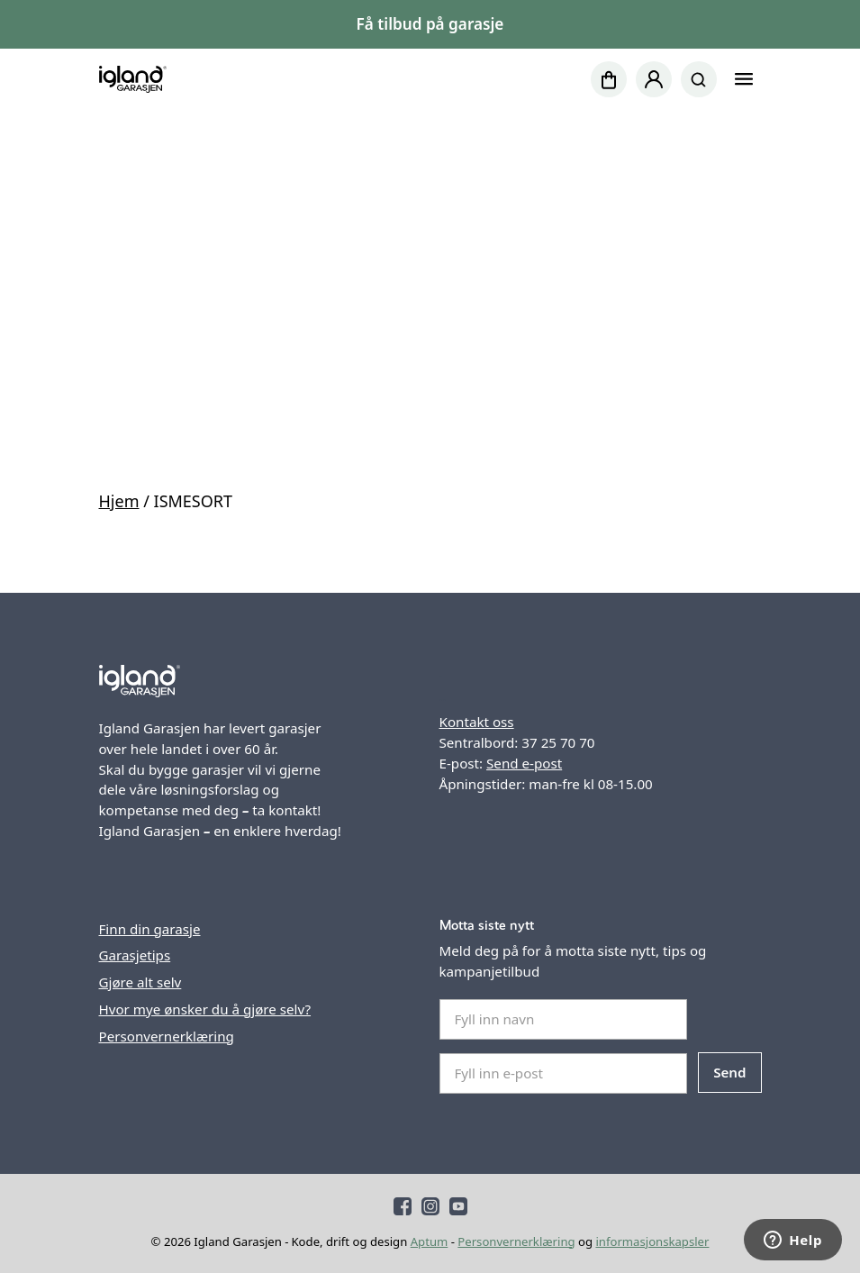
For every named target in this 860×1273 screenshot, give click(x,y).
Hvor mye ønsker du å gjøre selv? (205, 1009)
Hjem (119, 501)
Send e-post (524, 763)
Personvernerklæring (166, 1036)
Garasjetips (135, 955)
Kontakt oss (476, 722)
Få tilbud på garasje (430, 24)
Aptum (429, 1241)
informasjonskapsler (652, 1241)
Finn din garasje (150, 929)
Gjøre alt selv (140, 982)
